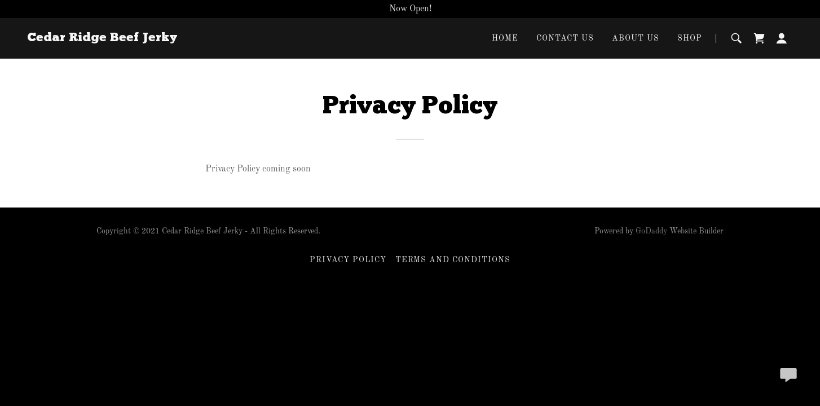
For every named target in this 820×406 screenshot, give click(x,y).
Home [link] (505, 38)
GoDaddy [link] (651, 231)
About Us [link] (635, 38)
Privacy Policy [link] (348, 260)
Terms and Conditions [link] (453, 260)
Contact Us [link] (565, 38)
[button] (781, 38)
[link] (102, 38)
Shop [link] (689, 38)
